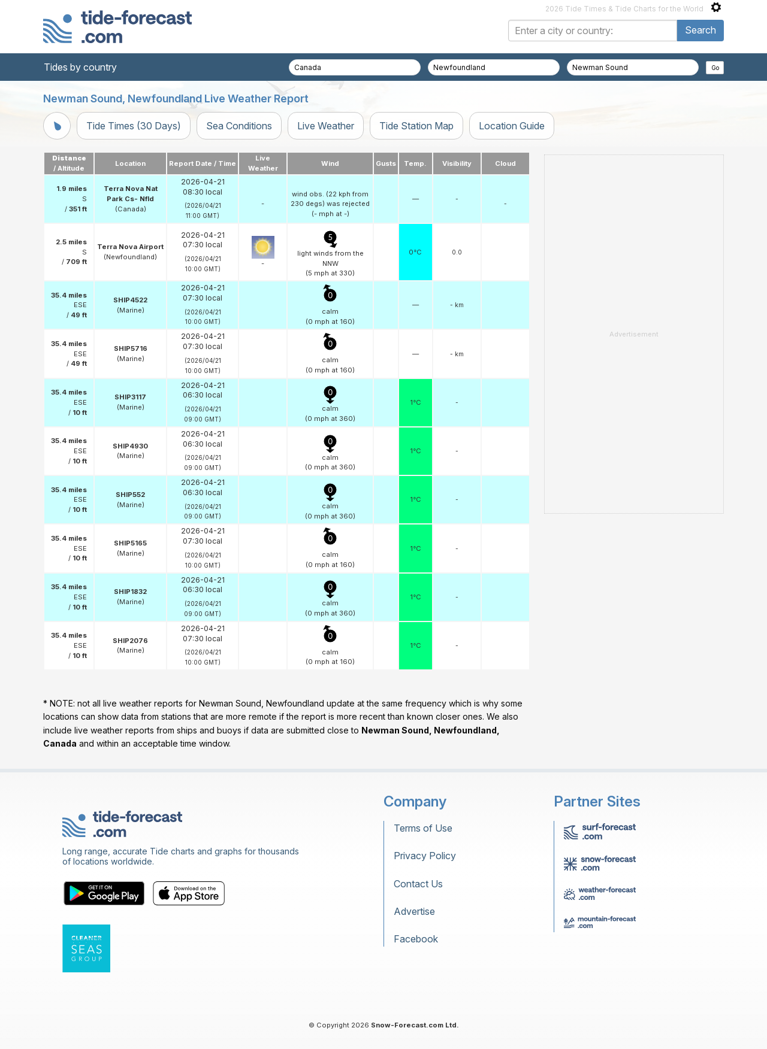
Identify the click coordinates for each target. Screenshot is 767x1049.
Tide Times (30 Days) (133, 126)
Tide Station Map (416, 126)
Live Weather (325, 126)
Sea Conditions (239, 126)
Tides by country (80, 67)
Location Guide (512, 126)
